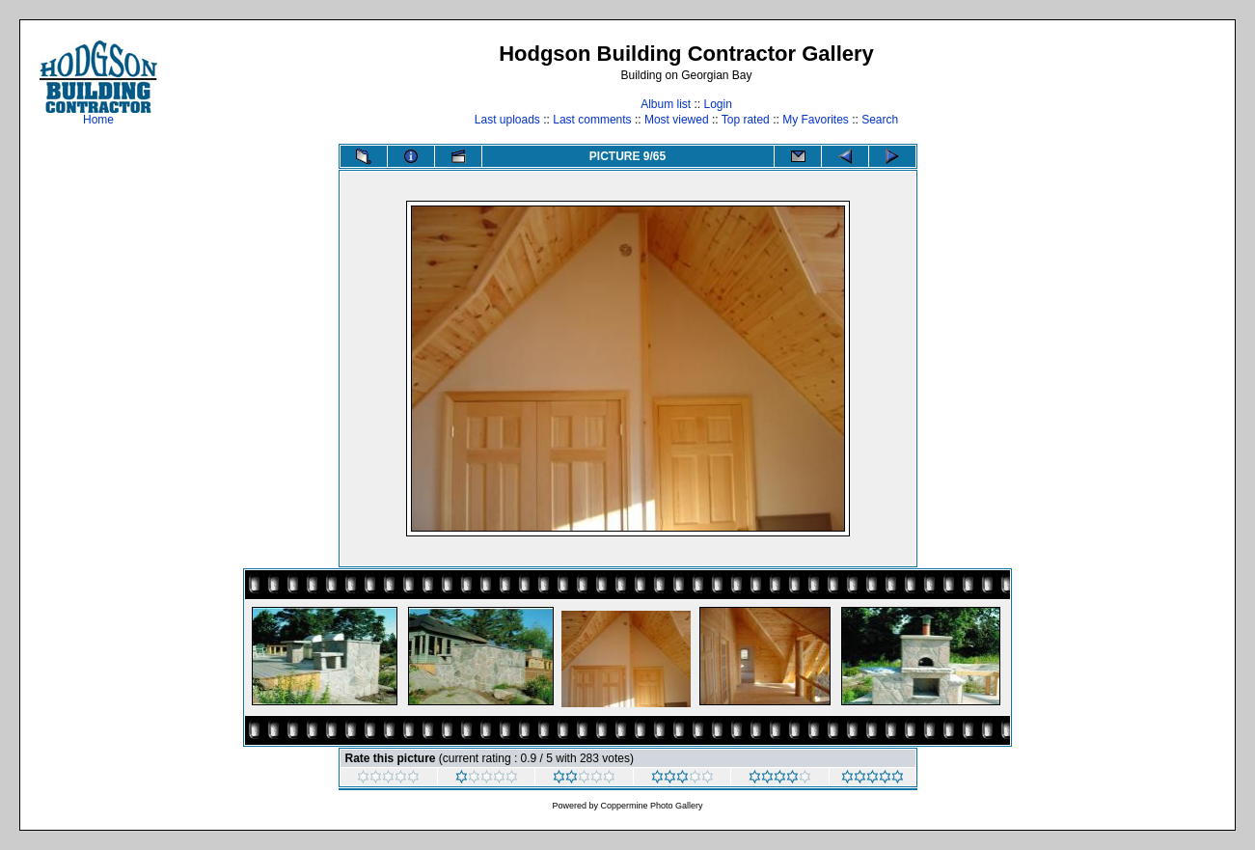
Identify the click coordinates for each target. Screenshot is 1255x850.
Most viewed (676, 119)
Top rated (746, 119)
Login (717, 104)
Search (879, 119)
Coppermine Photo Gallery (651, 805)
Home (98, 114)
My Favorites (815, 119)
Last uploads (507, 119)
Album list (666, 104)
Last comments (592, 119)
